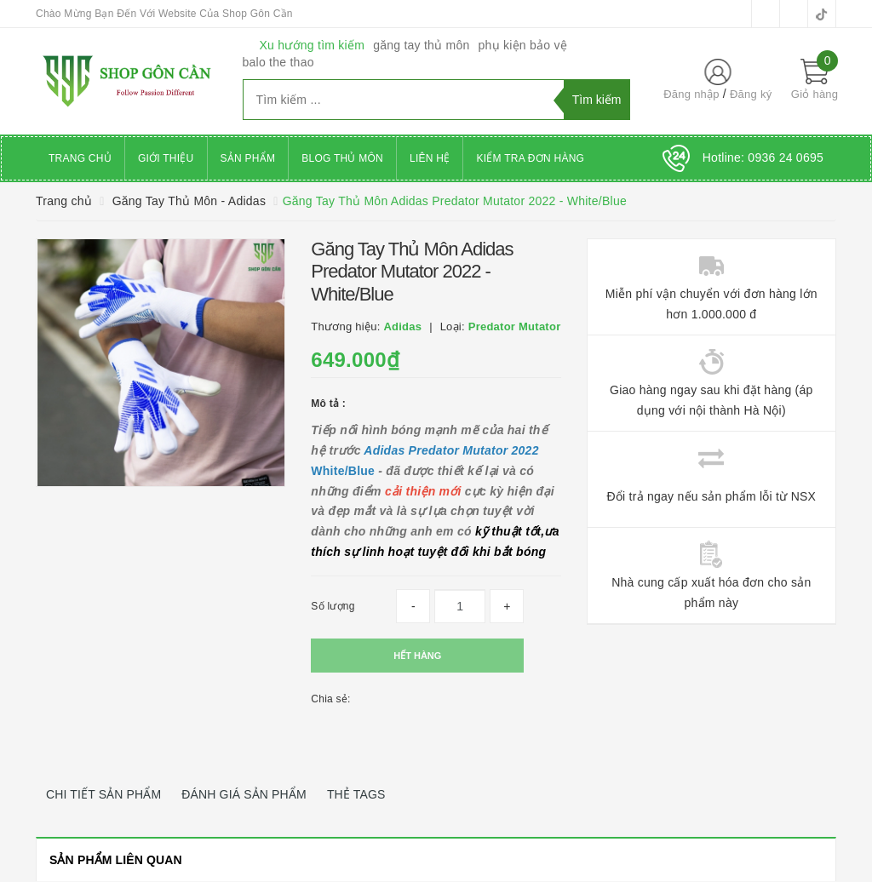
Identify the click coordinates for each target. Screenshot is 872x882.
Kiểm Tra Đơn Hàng (530, 158)
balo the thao (278, 62)
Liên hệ (430, 158)
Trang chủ (80, 158)
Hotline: (763, 157)
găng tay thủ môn (421, 45)
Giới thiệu (166, 158)
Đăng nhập (691, 94)
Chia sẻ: (330, 699)
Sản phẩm (248, 158)
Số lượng (332, 606)
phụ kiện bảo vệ (523, 45)
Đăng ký (751, 94)
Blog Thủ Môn (342, 158)
